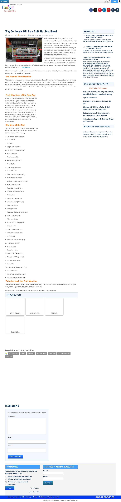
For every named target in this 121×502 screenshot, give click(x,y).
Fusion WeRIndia (35, 35)
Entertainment (107, 134)
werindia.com (91, 132)
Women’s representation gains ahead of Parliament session (99, 47)
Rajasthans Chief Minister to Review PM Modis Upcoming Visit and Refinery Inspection (96, 108)
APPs (114, 1)
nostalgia (52, 353)
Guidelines (42, 497)
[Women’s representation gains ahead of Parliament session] (84, 46)
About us (10, 497)
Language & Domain (107, 1)
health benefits (41, 353)
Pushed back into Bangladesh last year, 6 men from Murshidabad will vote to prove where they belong (98, 92)
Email (10, 446)
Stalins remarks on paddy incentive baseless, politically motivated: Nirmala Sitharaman (96, 114)
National (109, 132)
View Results (34, 488)
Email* (53, 478)
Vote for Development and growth (19, 479)
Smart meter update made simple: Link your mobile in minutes (99, 36)
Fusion (23, 353)
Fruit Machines (13, 353)
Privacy (28, 497)
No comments (48, 35)
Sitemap (49, 497)
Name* (53, 472)
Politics (98, 134)
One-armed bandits (63, 353)
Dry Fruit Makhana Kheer (90, 97)
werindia (9, 356)
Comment (11, 417)
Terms (35, 497)
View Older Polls (34, 492)
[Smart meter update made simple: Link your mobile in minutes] (84, 35)
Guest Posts (23, 35)
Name (10, 437)
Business (86, 134)
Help (23, 497)
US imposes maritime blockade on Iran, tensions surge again (97, 58)
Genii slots (31, 353)
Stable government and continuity (20, 476)
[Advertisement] (61, 17)
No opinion (12, 484)
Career (17, 497)
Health (85, 136)
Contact (56, 497)
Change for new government (18, 482)
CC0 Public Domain (49, 290)
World (92, 134)
